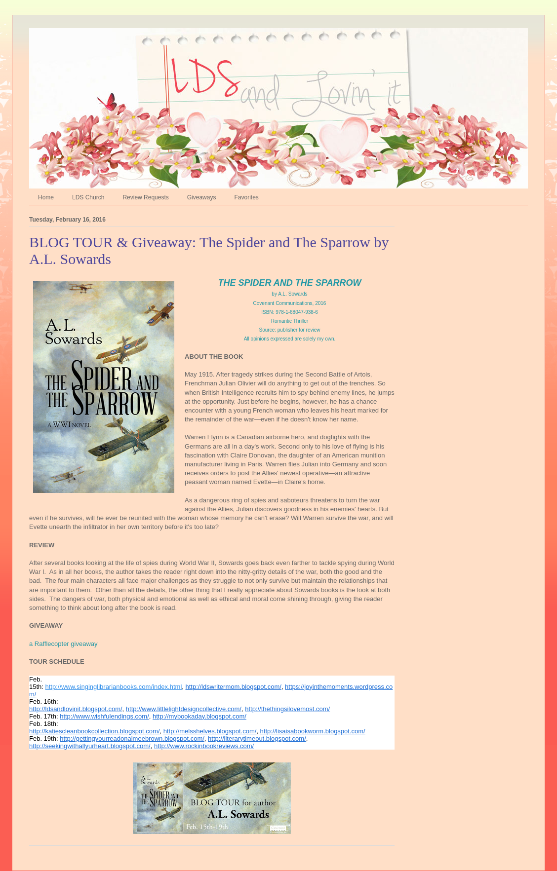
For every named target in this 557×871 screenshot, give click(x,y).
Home (46, 197)
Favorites (246, 197)
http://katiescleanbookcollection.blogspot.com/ (94, 731)
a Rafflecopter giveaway (63, 643)
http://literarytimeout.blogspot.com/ (257, 738)
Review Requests (145, 197)
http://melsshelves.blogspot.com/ (210, 731)
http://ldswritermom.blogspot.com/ (233, 686)
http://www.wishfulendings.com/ (104, 716)
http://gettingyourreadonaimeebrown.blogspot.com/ (132, 738)
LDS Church (88, 197)
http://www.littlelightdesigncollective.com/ (183, 709)
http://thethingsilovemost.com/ (287, 709)
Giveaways (201, 197)
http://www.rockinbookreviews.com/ (204, 746)
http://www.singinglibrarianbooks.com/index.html (113, 686)
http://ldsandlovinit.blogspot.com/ (75, 709)
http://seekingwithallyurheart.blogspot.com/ (90, 746)
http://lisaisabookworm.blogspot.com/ (312, 731)
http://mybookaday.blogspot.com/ (199, 716)
